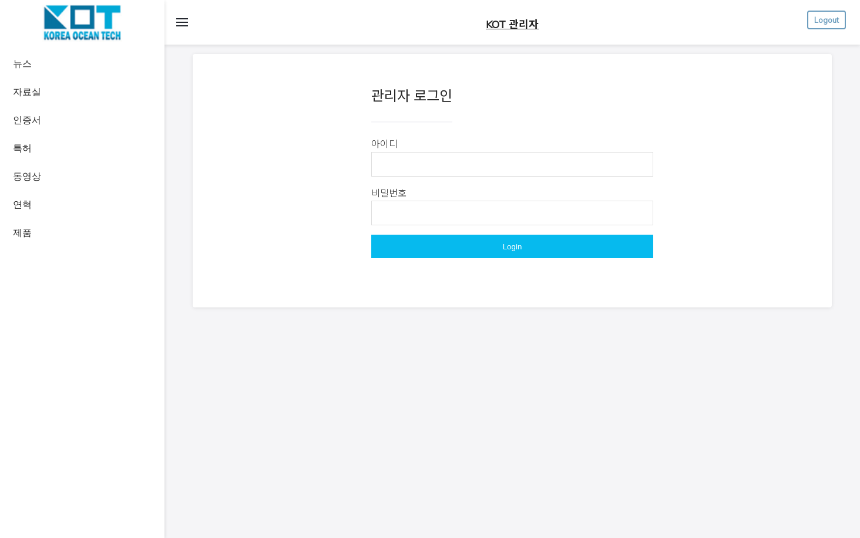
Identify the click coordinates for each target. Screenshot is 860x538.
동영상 (27, 176)
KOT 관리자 (512, 24)
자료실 (27, 91)
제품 (22, 232)
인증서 (27, 120)
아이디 (384, 144)
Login (512, 246)
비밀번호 (389, 193)
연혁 (22, 204)
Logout (826, 20)
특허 (22, 148)
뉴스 (22, 63)
